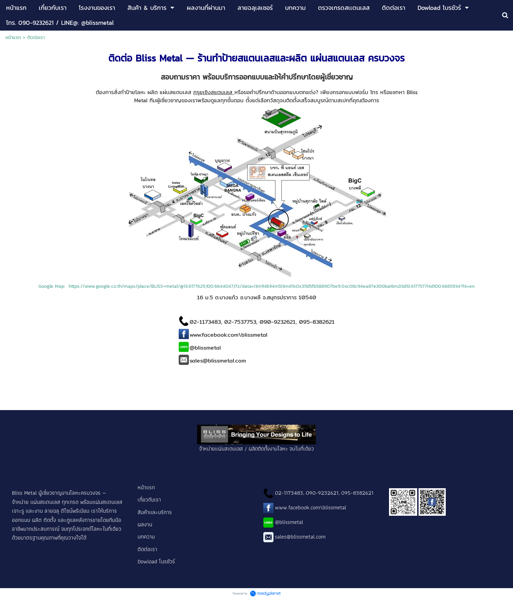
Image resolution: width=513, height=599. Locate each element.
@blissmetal (289, 521)
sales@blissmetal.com (300, 536)
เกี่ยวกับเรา (149, 499)
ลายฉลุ (52, 510)
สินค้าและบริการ (155, 512)
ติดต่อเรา (148, 549)
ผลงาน (145, 524)
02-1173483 (289, 492)
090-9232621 (322, 492)
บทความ (146, 536)
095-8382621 (357, 492)
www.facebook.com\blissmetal (310, 507)
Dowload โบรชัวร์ (156, 561)
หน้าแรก (13, 37)
